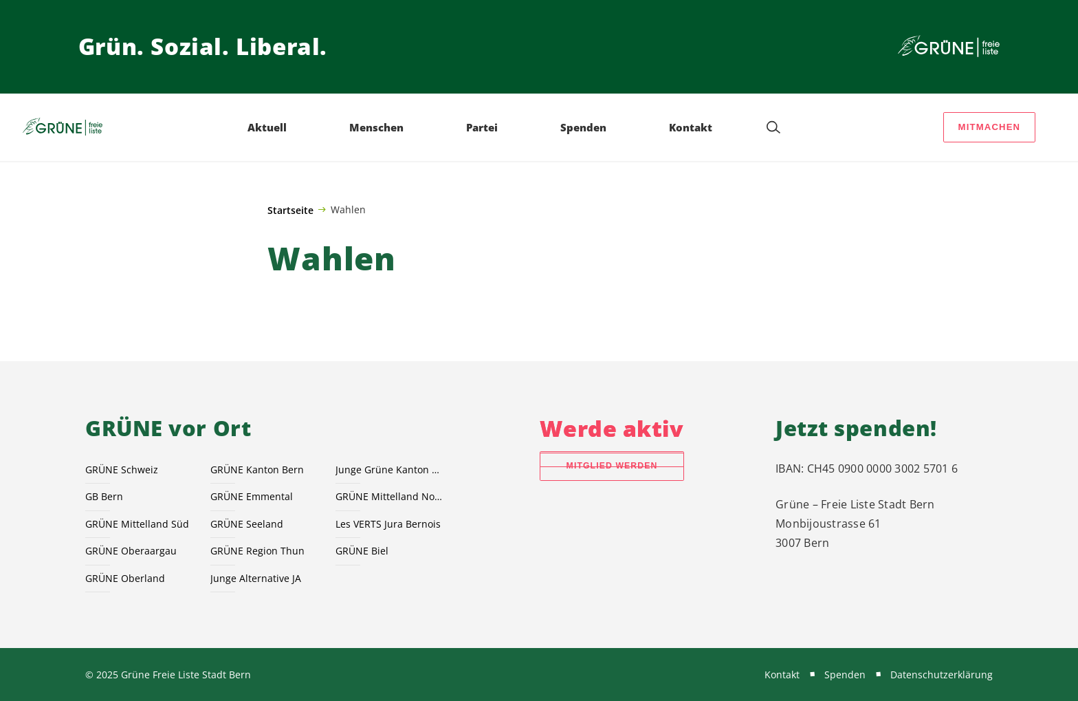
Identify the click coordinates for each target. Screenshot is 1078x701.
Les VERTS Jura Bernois (388, 523)
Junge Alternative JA (255, 578)
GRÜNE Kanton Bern (257, 469)
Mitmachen (989, 127)
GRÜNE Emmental (251, 496)
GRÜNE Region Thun (257, 550)
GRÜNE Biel (362, 550)
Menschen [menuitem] (376, 127)
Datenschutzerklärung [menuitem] (941, 674)
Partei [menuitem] (482, 127)
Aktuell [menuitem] (267, 127)
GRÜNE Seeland (246, 523)
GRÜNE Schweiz (121, 469)
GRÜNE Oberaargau (131, 550)
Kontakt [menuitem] (690, 127)
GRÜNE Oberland (125, 578)
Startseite (290, 210)
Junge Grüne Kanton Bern (390, 469)
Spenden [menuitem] (583, 127)
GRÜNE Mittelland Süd (137, 523)
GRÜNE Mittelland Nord (390, 496)
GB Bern (104, 496)
